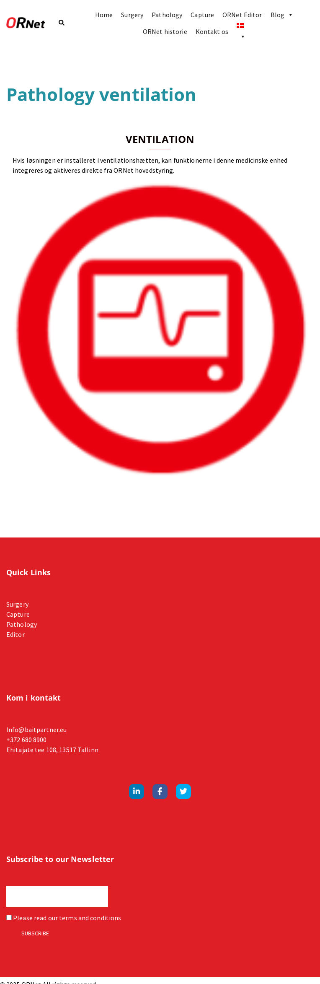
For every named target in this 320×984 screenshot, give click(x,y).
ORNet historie (165, 31)
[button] (61, 23)
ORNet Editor (242, 14)
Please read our (63, 918)
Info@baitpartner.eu (36, 729)
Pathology (167, 14)
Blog (282, 14)
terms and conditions (90, 918)
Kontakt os (212, 31)
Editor (15, 634)
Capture (202, 14)
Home (104, 14)
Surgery (132, 14)
